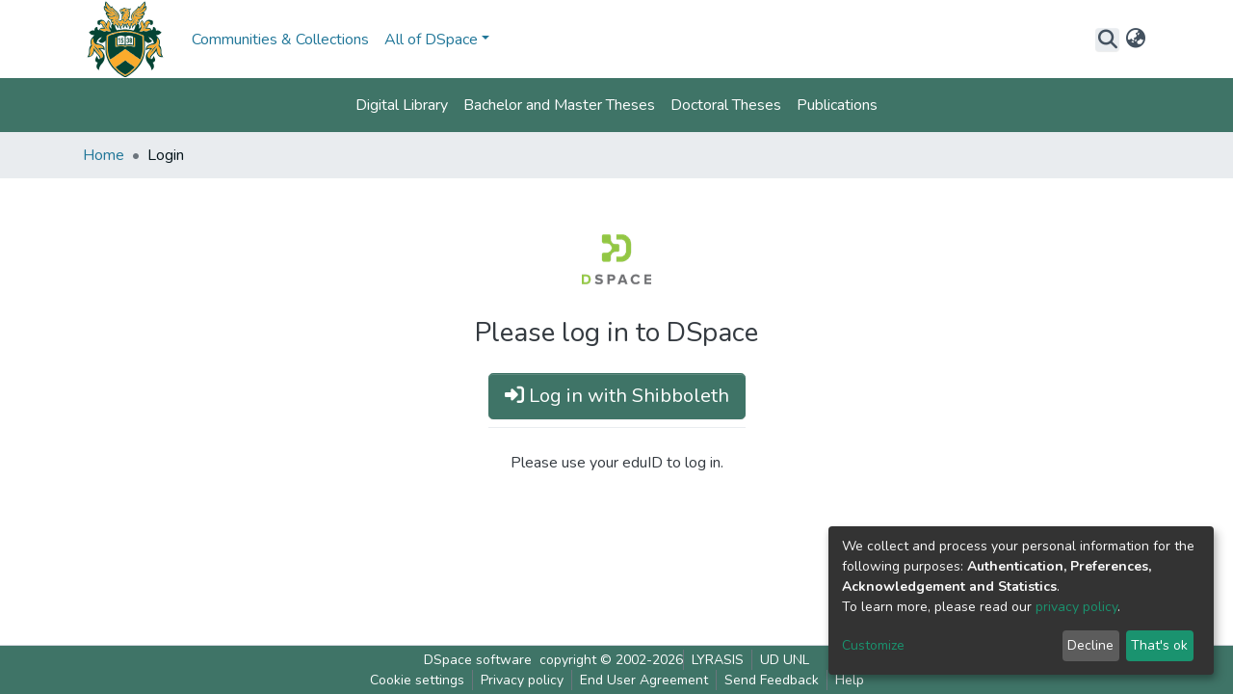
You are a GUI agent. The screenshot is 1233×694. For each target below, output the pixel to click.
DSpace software (478, 660)
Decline (1090, 645)
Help (849, 680)
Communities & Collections (280, 39)
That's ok (1159, 645)
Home (103, 155)
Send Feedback (771, 680)
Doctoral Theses (725, 105)
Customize (873, 645)
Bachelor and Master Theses (559, 105)
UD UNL (784, 660)
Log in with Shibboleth (617, 396)
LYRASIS (718, 660)
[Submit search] (1107, 39)
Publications (837, 105)
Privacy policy (522, 680)
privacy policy (1076, 607)
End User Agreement (644, 680)
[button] (1135, 39)
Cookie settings (417, 680)
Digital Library (401, 105)
